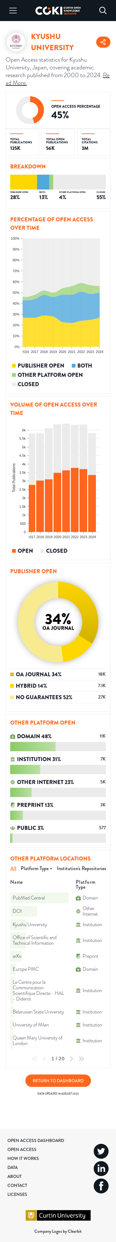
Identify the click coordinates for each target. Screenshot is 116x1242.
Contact (17, 1185)
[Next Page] (71, 1059)
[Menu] (13, 10)
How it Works (23, 1158)
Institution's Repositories (81, 868)
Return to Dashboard (58, 1081)
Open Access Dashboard (35, 1140)
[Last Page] (81, 1059)
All (13, 868)
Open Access (22, 1149)
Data (12, 1167)
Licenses (17, 1194)
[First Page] (35, 1059)
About (14, 1176)
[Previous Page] (44, 1059)
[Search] (103, 10)
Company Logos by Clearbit (58, 1231)
